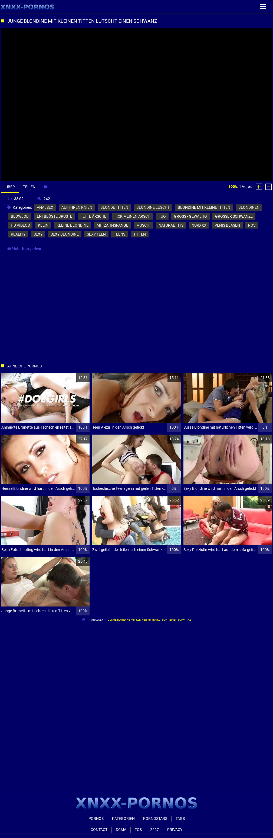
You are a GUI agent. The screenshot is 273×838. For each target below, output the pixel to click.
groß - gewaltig (190, 216)
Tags (180, 818)
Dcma (121, 829)
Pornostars (155, 818)
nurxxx (199, 225)
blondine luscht (153, 207)
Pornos (96, 818)
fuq (162, 216)
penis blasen (227, 225)
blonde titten (114, 207)
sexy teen (96, 234)
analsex (45, 207)
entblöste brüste (54, 216)
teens (119, 234)
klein (43, 225)
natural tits (171, 225)
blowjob (20, 216)
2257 (154, 829)
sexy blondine (65, 234)
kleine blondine (72, 225)
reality (18, 234)
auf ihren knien (76, 207)
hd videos (20, 225)
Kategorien (123, 818)
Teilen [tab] (29, 187)
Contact (99, 829)
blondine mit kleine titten (204, 207)
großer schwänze (234, 216)
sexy (38, 234)
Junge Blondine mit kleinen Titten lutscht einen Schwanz (149, 619)
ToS (138, 829)
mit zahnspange (112, 225)
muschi (143, 225)
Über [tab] (10, 187)
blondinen (248, 207)
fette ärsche (93, 216)
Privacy (174, 829)
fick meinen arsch (132, 216)
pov (252, 225)
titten (139, 234)
